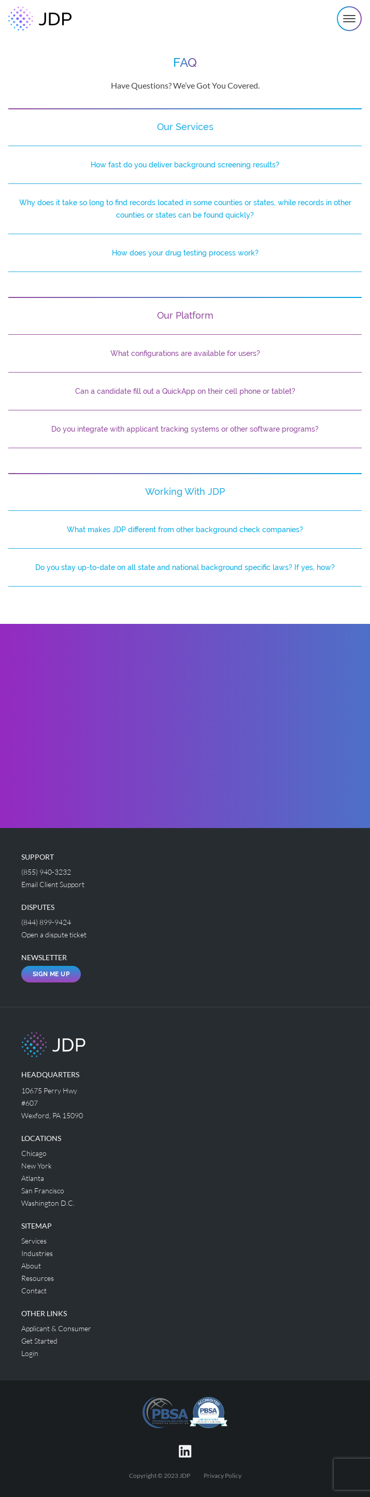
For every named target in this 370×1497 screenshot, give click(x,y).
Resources (37, 1278)
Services (34, 1240)
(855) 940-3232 (46, 871)
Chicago (34, 1153)
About (31, 1265)
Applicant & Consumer (56, 1328)
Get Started (39, 1340)
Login (29, 1353)
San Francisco (42, 1190)
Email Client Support (52, 884)
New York (36, 1165)
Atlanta (32, 1178)
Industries (37, 1253)
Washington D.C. (48, 1203)
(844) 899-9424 (46, 922)
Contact (34, 1290)
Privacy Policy (222, 1475)
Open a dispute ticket (54, 934)
